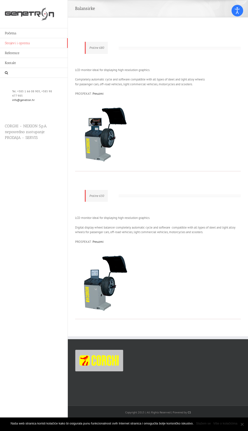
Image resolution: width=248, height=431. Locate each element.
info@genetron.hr (23, 100)
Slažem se (203, 423)
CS (189, 412)
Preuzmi (98, 94)
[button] (34, 73)
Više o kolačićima (225, 423)
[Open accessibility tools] (237, 10)
